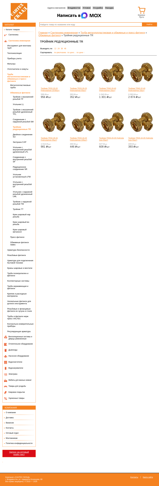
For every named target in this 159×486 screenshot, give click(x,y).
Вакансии (10, 423)
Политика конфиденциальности (19, 443)
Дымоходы (12, 350)
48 (65, 49)
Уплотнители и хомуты (17, 69)
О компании (11, 412)
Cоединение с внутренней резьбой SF (22, 159)
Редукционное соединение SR (20, 168)
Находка (109, 8)
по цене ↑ (81, 52)
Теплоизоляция (14, 53)
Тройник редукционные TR (22, 128)
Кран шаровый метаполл (20, 230)
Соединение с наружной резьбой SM (23, 120)
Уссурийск (98, 8)
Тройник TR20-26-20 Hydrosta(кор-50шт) (78, 89)
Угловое (87, 8)
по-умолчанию (60, 52)
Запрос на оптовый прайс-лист (19, 453)
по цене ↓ (71, 52)
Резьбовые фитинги (16, 255)
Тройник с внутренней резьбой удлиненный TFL (23, 111)
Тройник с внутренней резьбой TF (23, 98)
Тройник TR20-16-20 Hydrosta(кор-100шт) (78, 139)
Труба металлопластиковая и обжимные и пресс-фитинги (18, 77)
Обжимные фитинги (20, 93)
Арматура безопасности (18, 250)
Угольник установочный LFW (22, 175)
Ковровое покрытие (16, 392)
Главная (43, 32)
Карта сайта (148, 477)
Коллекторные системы (18, 281)
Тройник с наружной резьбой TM (22, 203)
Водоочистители (15, 362)
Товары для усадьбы (17, 386)
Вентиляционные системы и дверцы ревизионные (20, 338)
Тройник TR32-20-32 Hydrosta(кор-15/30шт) (50, 89)
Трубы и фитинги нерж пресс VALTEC (17, 317)
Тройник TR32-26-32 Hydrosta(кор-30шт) (49, 139)
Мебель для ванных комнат (19, 380)
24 (59, 49)
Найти (149, 24)
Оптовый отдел (12, 433)
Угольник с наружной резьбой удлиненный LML (22, 194)
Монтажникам (11, 438)
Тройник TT (18, 209)
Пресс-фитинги (17, 237)
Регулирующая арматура (18, 331)
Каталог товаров (13, 30)
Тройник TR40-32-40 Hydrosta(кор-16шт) (136, 89)
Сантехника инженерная (19, 41)
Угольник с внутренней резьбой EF (22, 184)
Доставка (10, 418)
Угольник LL (18, 104)
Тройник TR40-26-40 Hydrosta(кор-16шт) (107, 89)
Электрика (12, 374)
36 (62, 49)
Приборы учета (14, 58)
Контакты (10, 428)
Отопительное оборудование (20, 344)
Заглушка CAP (19, 142)
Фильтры (11, 64)
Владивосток (74, 8)
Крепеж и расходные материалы (17, 295)
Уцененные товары (16, 398)
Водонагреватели (15, 368)
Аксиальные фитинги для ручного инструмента (19, 302)
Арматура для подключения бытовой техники (20, 261)
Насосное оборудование (18, 356)
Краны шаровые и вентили (19, 268)
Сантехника (13, 35)
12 (55, 49)
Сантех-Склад (19, 11)
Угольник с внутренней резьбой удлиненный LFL (22, 149)
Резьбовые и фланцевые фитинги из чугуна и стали (19, 310)
